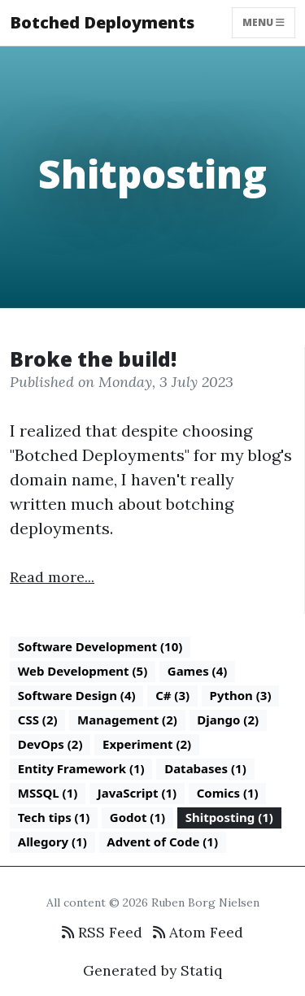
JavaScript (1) (137, 793)
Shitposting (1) (229, 817)
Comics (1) (228, 793)
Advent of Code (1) (162, 841)
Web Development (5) (83, 671)
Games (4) (198, 671)
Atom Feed (198, 932)
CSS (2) (38, 719)
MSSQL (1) (48, 793)
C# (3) (172, 695)
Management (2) (127, 719)
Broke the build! (93, 359)
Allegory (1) (52, 841)
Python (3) (241, 695)
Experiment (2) (146, 744)
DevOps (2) (50, 744)
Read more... (52, 577)
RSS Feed (102, 932)
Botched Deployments (102, 22)
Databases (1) (205, 768)
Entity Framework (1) (81, 768)
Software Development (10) (100, 646)
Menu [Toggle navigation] (263, 22)
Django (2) (228, 719)
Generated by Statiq (152, 970)
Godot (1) (137, 817)
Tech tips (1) (54, 817)
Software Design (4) (77, 695)
